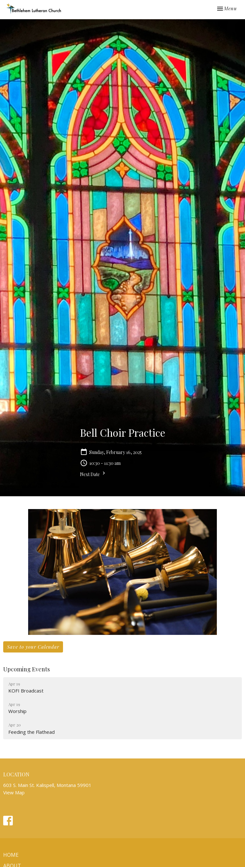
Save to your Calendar (33, 647)
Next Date (93, 473)
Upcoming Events (26, 669)
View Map (14, 792)
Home (11, 854)
